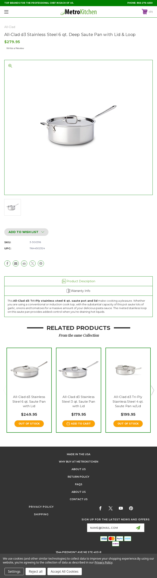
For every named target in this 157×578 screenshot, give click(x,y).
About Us (79, 469)
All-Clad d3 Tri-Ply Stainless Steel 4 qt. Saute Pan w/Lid (128, 401)
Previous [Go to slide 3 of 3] (5, 390)
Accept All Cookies (64, 571)
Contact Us (78, 499)
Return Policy (78, 476)
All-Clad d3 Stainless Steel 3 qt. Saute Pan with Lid (78, 401)
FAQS (78, 484)
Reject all (36, 571)
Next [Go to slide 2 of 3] (152, 390)
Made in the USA (78, 454)
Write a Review (15, 48)
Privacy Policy (41, 507)
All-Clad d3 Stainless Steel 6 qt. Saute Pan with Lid (29, 401)
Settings (14, 571)
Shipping (41, 514)
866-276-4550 (145, 3)
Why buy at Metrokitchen (78, 461)
